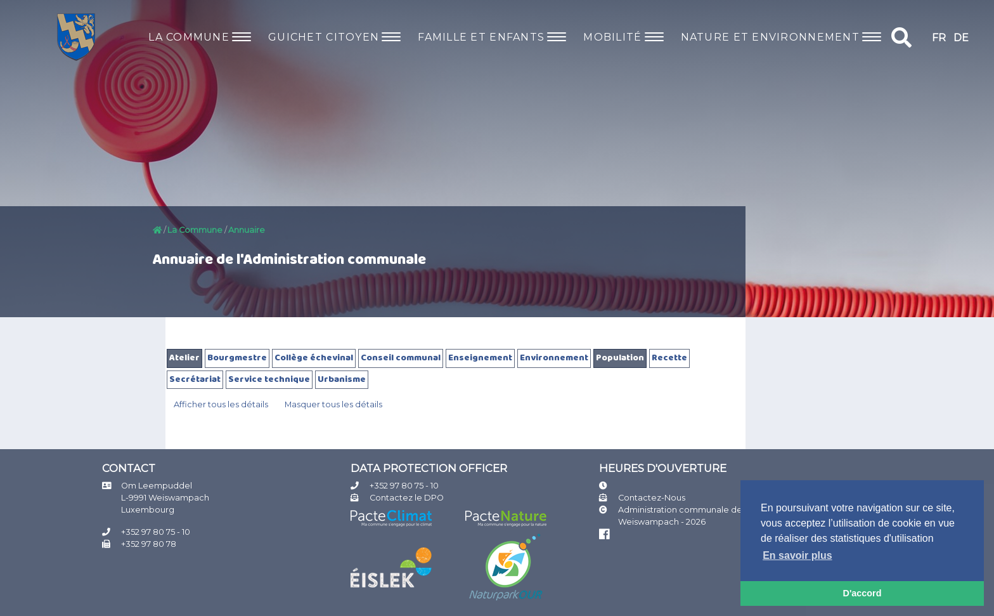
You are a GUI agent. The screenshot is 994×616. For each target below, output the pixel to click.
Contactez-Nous (651, 497)
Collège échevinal (313, 358)
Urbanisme (342, 379)
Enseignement (480, 358)
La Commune (195, 230)
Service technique (269, 379)
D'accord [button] (861, 593)
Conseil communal (401, 358)
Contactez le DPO (407, 497)
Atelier (184, 358)
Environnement (554, 358)
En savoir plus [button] (797, 555)
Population (620, 358)
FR (939, 38)
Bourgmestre (237, 358)
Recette (669, 358)
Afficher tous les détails (221, 404)
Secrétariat (195, 379)
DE (961, 38)
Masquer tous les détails (333, 404)
